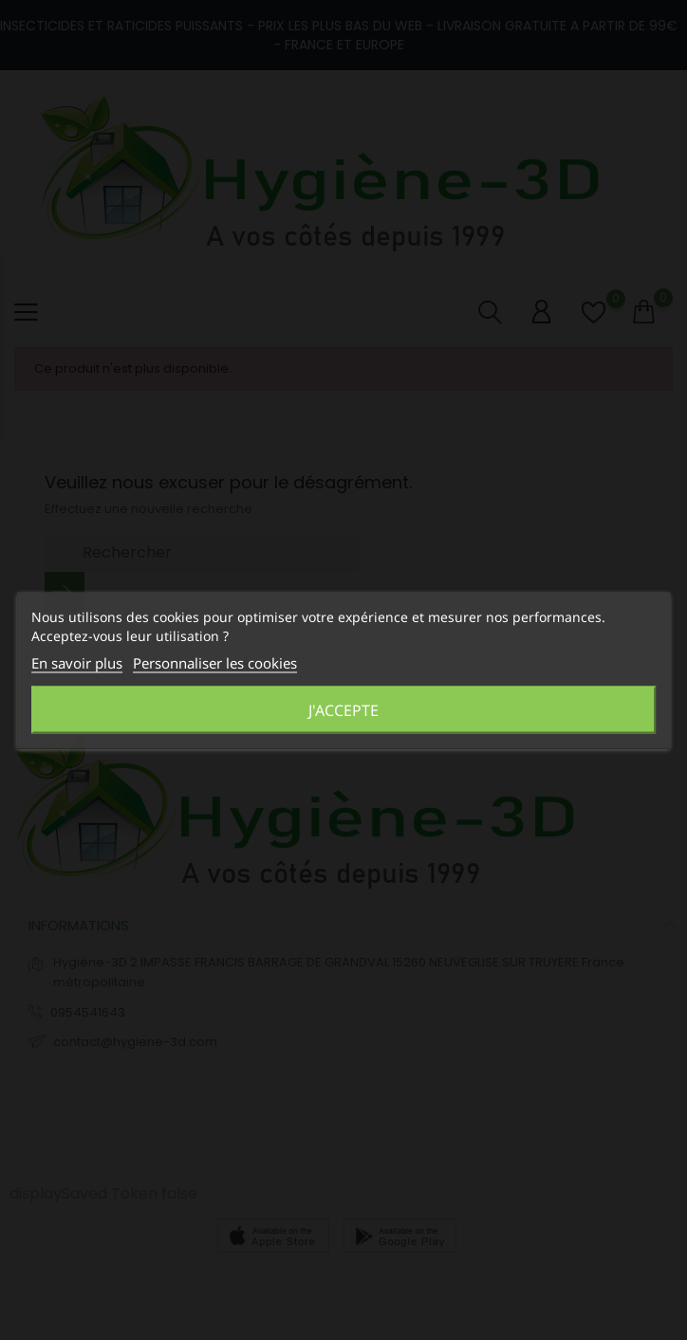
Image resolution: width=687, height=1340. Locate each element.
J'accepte (343, 709)
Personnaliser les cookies (215, 661)
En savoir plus (76, 661)
